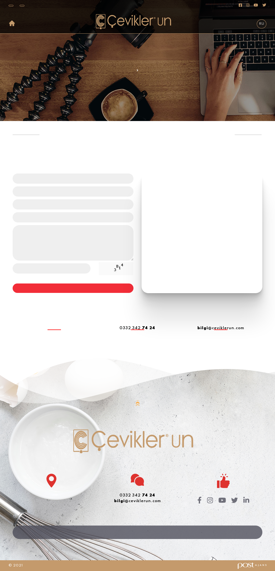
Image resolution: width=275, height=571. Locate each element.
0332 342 (137, 328)
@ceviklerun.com (220, 328)
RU (261, 24)
